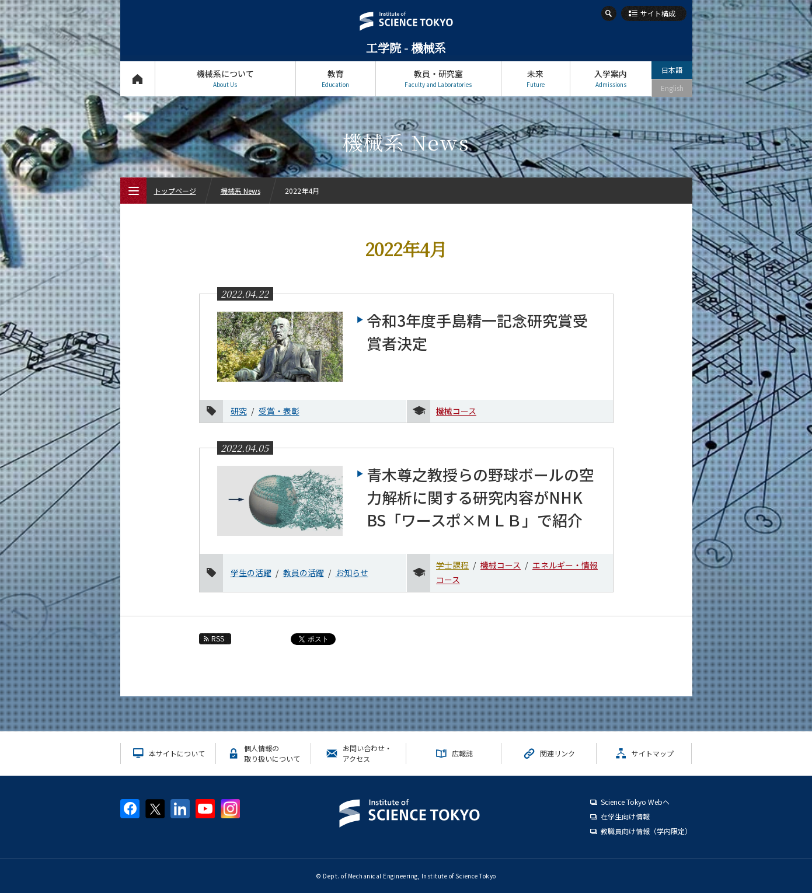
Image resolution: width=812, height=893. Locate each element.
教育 (335, 78)
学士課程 (452, 565)
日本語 (671, 70)
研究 (239, 411)
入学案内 (610, 78)
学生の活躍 (251, 572)
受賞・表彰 (279, 411)
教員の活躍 (303, 572)
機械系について (225, 78)
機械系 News (240, 191)
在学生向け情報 (625, 816)
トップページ (137, 78)
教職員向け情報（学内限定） (646, 831)
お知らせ (352, 572)
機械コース (456, 411)
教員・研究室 (438, 78)
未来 (535, 78)
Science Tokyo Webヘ (635, 802)
